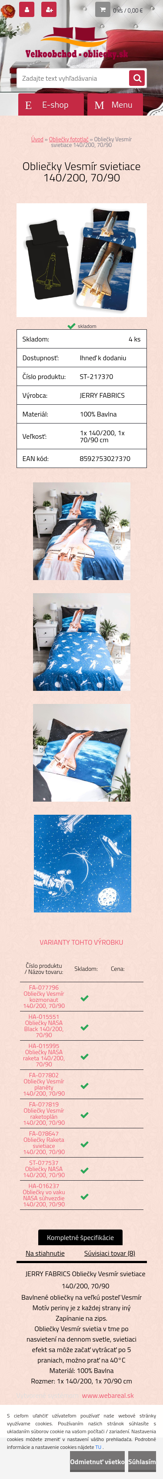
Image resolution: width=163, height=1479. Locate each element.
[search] (137, 78)
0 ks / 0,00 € (128, 10)
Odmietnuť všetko (97, 1461)
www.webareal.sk (108, 1395)
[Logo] (76, 43)
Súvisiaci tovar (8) (109, 1253)
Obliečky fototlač (69, 139)
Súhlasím (142, 1461)
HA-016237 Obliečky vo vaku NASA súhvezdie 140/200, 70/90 (44, 1195)
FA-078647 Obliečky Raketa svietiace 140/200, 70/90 (44, 1142)
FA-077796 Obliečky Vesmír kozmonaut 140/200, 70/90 (44, 996)
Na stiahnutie (45, 1253)
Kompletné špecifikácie (80, 1237)
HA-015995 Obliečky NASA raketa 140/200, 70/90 (44, 1055)
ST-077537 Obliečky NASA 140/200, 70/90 (44, 1168)
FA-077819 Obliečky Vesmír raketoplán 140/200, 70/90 (44, 1113)
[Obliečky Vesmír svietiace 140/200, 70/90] (82, 207)
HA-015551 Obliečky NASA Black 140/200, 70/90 (44, 1025)
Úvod (37, 139)
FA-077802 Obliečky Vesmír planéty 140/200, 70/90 (44, 1084)
